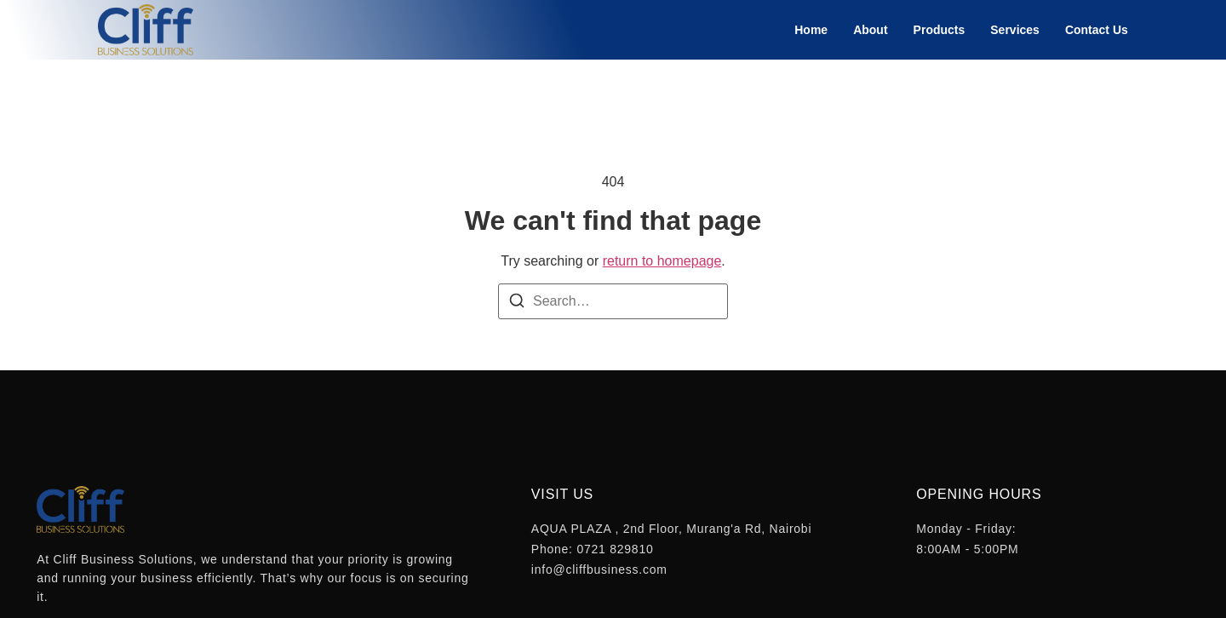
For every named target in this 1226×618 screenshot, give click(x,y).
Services (1015, 30)
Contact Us (1096, 30)
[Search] (517, 303)
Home (811, 30)
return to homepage (662, 261)
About (870, 30)
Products (939, 30)
